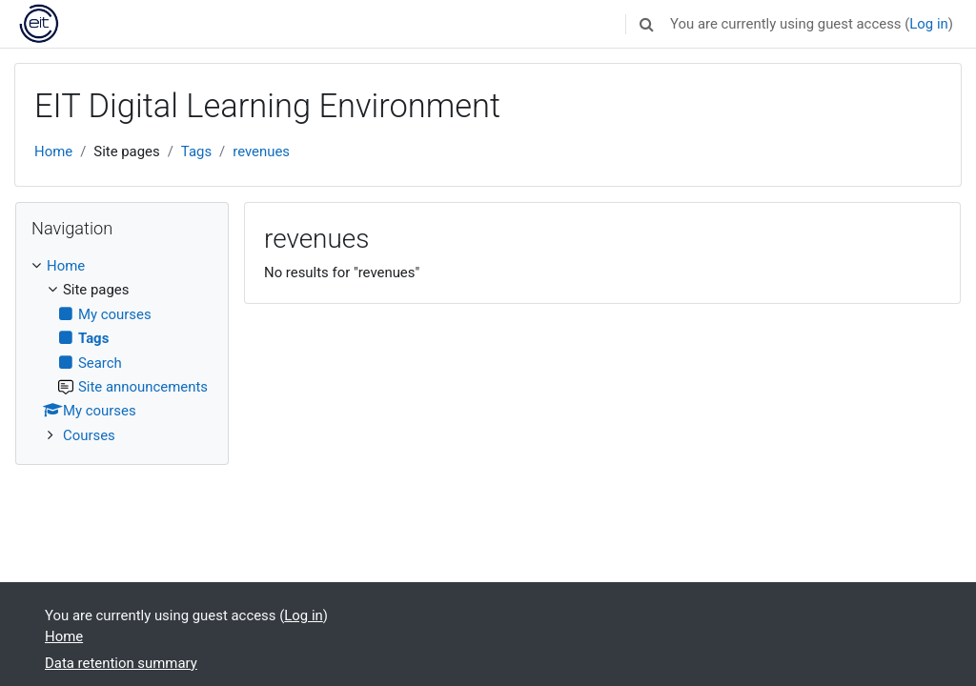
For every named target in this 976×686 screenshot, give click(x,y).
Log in (928, 23)
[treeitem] (122, 350)
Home (53, 151)
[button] (646, 24)
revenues (261, 151)
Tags (196, 151)
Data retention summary (121, 663)
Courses (89, 435)
